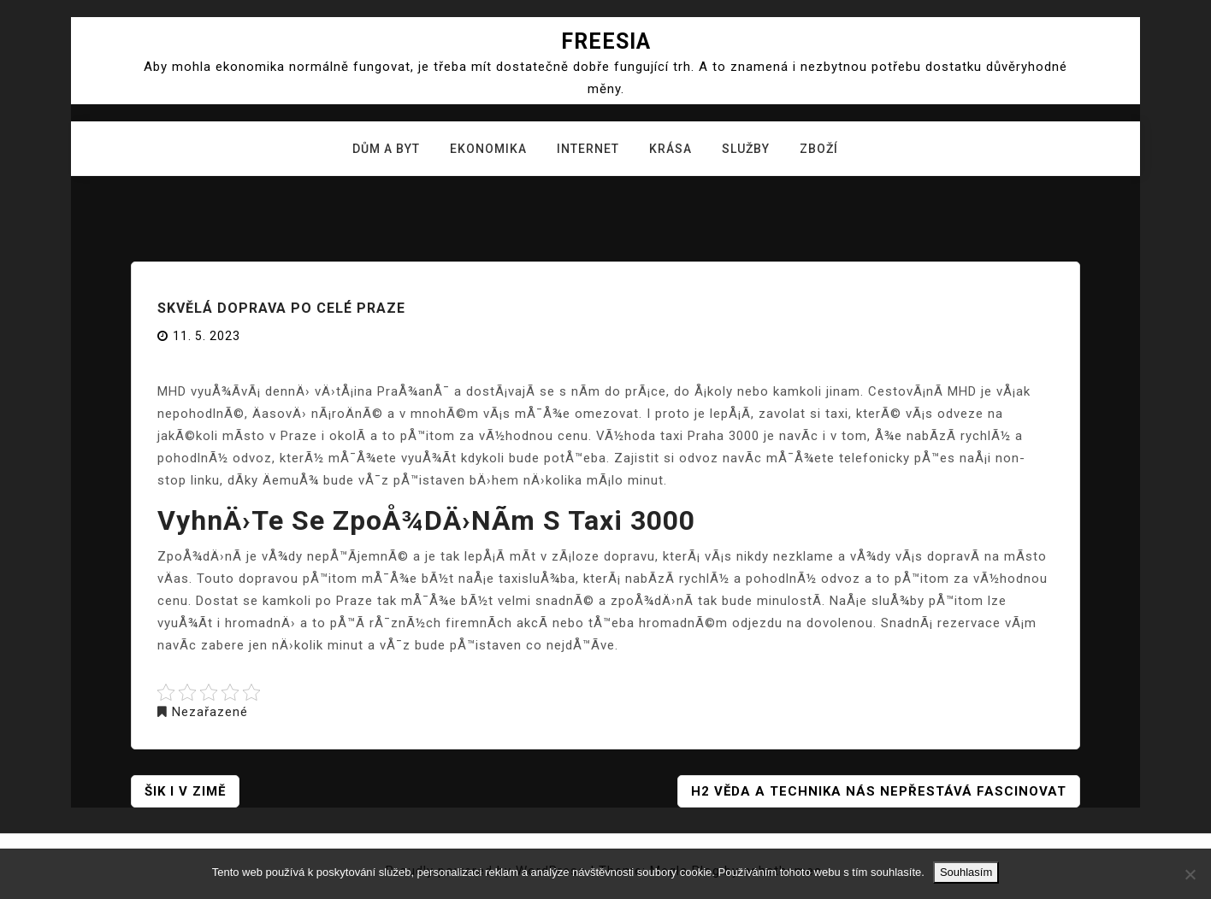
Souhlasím (966, 872)
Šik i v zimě (185, 791)
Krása (670, 149)
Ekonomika (488, 149)
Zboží (819, 149)
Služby (746, 149)
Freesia (606, 41)
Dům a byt (386, 149)
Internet (588, 149)
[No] (1189, 874)
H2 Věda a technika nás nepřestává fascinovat (878, 791)
